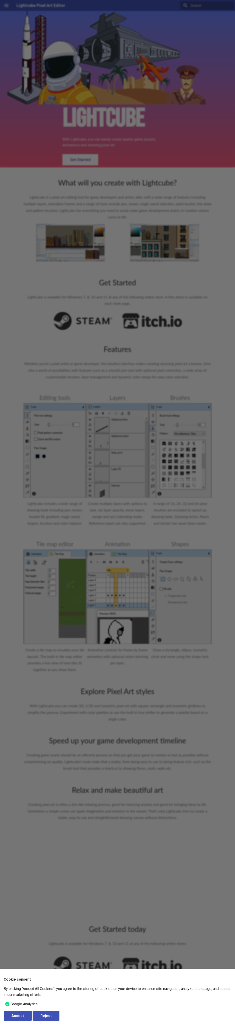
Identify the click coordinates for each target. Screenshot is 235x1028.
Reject (46, 1016)
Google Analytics (24, 1004)
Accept (17, 1016)
